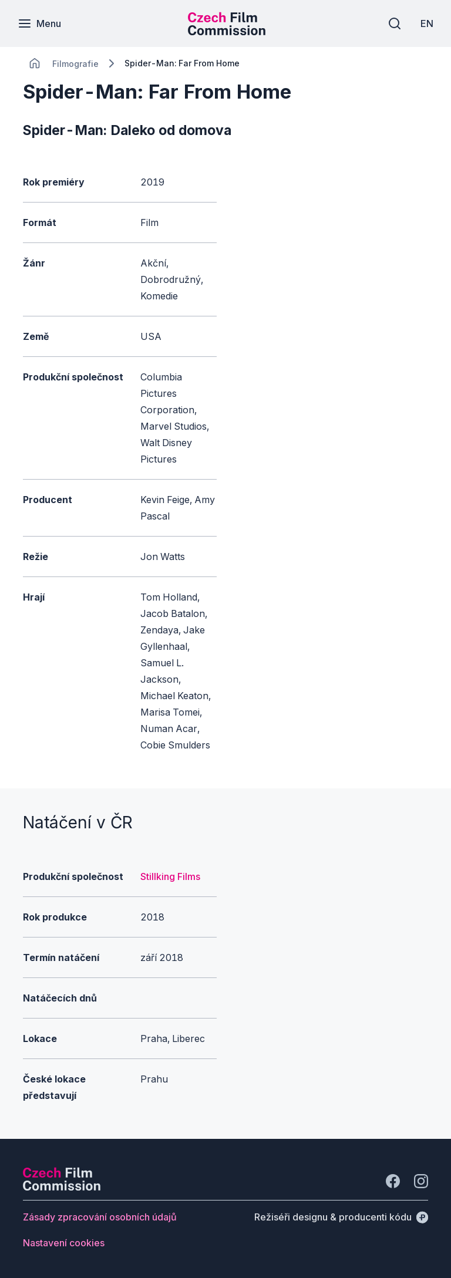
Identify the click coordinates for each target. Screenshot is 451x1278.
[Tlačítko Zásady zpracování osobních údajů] (100, 1217)
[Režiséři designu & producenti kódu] (341, 1217)
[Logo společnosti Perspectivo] (61, 1187)
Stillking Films (170, 876)
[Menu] (39, 23)
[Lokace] (75, 64)
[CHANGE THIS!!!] (34, 63)
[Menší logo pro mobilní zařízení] (226, 32)
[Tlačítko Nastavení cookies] (64, 1243)
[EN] (427, 23)
